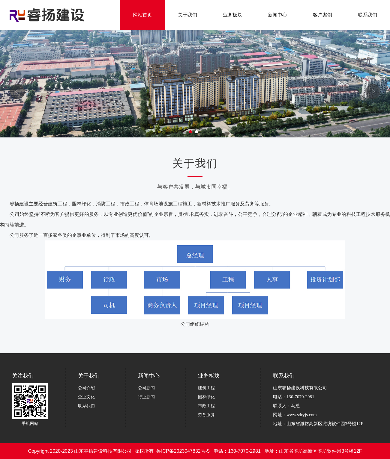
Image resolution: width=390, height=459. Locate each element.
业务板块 (232, 14)
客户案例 (322, 14)
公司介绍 (86, 387)
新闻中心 (277, 14)
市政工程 (206, 405)
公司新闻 (146, 387)
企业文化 (86, 396)
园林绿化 (206, 396)
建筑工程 (206, 387)
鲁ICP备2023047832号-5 (183, 451)
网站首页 (142, 14)
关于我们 (187, 14)
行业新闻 (146, 396)
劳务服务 (206, 414)
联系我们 (367, 14)
